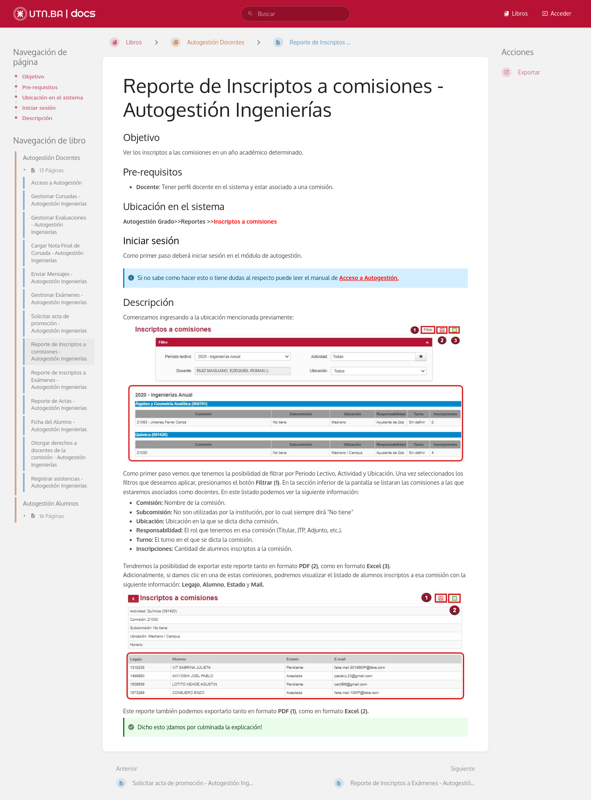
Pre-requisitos (39, 86)
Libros (515, 13)
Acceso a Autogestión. (369, 277)
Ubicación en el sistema (52, 97)
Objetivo (33, 76)
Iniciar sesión (39, 107)
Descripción (37, 117)
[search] (295, 13)
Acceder (556, 13)
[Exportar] (539, 72)
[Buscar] (250, 13)
